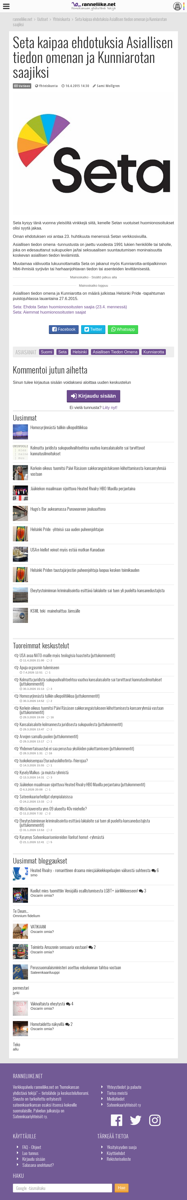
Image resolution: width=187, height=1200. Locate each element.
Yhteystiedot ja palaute (124, 1086)
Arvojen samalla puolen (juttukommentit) (49, 736)
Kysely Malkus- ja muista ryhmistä (44, 772)
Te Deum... (20, 911)
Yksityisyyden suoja (122, 1147)
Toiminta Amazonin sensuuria (63, 947)
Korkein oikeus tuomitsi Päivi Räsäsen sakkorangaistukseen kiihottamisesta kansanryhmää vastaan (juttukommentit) (92, 710)
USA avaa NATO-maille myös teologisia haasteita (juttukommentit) (67, 655)
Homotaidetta (51, 1024)
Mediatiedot (115, 1098)
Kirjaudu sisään (93, 396)
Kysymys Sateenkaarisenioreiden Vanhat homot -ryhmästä (62, 837)
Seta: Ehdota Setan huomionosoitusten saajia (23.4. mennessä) (70, 307)
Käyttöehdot (116, 1153)
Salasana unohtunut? (38, 1164)
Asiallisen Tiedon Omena (115, 352)
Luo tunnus (30, 1153)
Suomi (46, 352)
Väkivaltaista (51, 1003)
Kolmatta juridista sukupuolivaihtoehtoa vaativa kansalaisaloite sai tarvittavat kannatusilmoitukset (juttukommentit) (91, 682)
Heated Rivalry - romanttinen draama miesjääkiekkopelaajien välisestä (94, 870)
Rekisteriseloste (119, 1158)
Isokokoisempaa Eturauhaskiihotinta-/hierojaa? (54, 761)
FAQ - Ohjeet (31, 1147)
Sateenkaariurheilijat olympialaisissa (46, 797)
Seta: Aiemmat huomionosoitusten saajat (49, 312)
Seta (62, 352)
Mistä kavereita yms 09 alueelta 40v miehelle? (53, 809)
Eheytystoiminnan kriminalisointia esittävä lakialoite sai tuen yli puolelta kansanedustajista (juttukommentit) (85, 823)
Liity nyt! (110, 407)
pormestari (21, 987)
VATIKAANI (38, 926)
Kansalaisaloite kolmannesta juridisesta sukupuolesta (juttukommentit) (71, 724)
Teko (16, 1044)
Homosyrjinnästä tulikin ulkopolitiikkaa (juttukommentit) (60, 696)
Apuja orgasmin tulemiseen (39, 667)
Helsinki (80, 352)
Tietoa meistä (117, 1093)
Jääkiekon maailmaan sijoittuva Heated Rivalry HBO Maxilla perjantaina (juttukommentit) (82, 784)
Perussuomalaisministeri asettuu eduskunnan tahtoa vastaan (75, 967)
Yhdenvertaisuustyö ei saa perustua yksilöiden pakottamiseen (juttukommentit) (77, 748)
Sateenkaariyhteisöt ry (124, 1104)
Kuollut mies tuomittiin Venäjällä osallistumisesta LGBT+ (88, 890)
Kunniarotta (153, 352)
